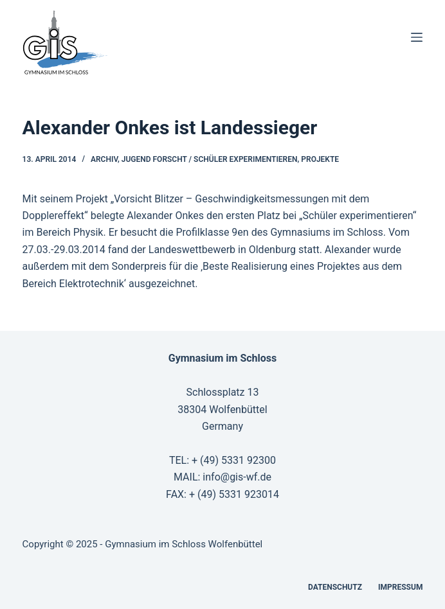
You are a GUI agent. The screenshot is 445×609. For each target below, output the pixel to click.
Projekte (320, 159)
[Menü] (416, 37)
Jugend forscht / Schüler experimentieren (210, 159)
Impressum (400, 587)
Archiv (104, 159)
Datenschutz (335, 587)
